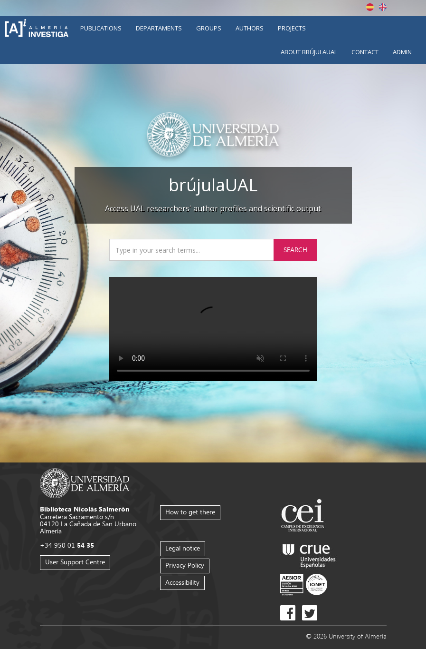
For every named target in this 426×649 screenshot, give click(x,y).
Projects (292, 28)
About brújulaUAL (309, 52)
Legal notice (182, 547)
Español (370, 7)
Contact (365, 52)
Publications (101, 28)
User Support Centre (75, 561)
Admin (402, 52)
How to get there (190, 511)
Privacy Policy (184, 565)
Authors (250, 28)
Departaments (159, 28)
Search (295, 249)
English (383, 7)
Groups (208, 28)
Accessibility (182, 582)
